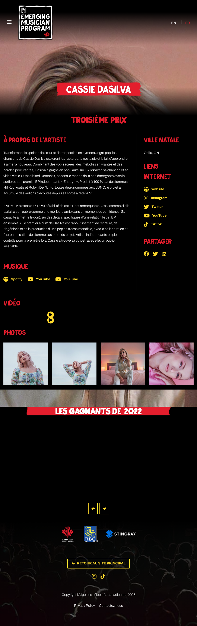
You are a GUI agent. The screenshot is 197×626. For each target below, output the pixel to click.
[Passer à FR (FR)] (185, 23)
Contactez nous (111, 602)
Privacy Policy (84, 602)
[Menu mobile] (9, 22)
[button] (148, 253)
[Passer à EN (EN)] (170, 23)
